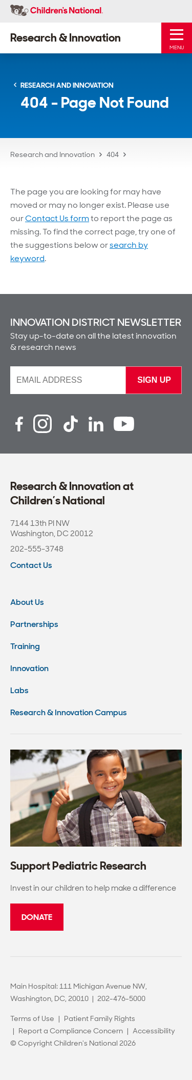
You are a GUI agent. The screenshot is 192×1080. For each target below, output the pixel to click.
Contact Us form (57, 218)
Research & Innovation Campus (68, 712)
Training (25, 646)
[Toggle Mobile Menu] (176, 38)
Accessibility (154, 1030)
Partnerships (34, 624)
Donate (37, 917)
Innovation (29, 668)
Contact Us (31, 565)
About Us (27, 602)
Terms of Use (32, 1018)
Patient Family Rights (99, 1018)
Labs (19, 690)
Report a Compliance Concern (70, 1030)
